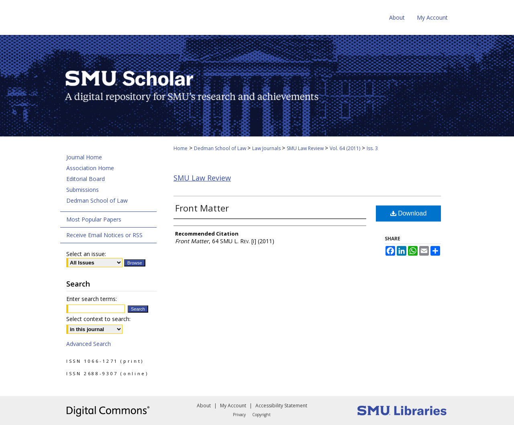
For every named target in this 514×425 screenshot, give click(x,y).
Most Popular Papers (93, 219)
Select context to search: (98, 319)
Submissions (82, 189)
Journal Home (84, 157)
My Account (233, 405)
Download (408, 213)
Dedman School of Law (220, 148)
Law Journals (267, 148)
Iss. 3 (372, 148)
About (204, 405)
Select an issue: (86, 254)
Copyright (261, 414)
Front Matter (202, 208)
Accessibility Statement (281, 405)
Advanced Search (88, 344)
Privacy (239, 414)
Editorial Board (85, 179)
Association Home (90, 168)
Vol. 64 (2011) (345, 148)
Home (180, 148)
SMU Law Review (306, 148)
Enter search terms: (91, 299)
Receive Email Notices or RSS (104, 235)
